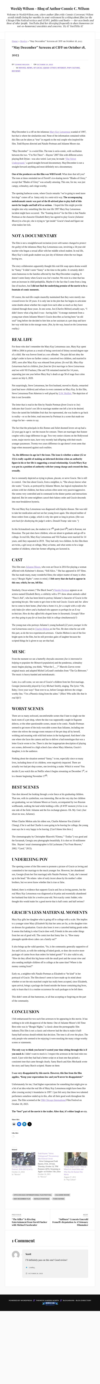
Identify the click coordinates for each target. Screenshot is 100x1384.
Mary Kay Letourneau (60, 204)
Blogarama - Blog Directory (77, 1373)
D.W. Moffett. (65, 466)
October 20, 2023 (36, 1346)
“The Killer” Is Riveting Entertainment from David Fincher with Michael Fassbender (29, 1295)
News (29, 141)
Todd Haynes (58, 1272)
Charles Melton (42, 702)
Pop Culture (73, 141)
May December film (22, 1272)
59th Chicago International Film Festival (33, 1268)
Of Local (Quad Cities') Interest (49, 141)
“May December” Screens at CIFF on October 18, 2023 (48, 122)
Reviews (16, 144)
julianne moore (62, 1268)
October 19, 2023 (46, 137)
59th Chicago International (53, 1173)
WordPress (26, 1373)
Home (15, 114)
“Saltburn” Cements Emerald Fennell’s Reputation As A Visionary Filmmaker (70, 1295)
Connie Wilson (22, 137)
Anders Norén (52, 1373)
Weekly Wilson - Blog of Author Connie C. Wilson (50, 11)
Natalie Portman (61, 663)
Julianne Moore (33, 640)
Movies (23, 114)
